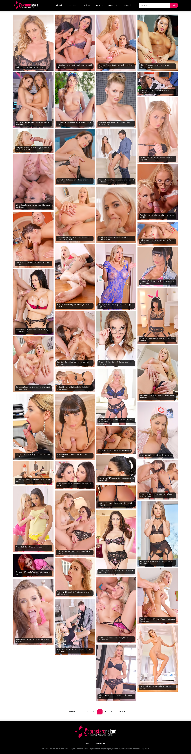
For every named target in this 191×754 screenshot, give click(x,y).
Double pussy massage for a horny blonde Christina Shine (113, 639)
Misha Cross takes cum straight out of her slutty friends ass (33, 206)
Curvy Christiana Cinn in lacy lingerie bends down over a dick (116, 572)
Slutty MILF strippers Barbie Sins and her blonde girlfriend (115, 504)
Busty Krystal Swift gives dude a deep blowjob (115, 451)
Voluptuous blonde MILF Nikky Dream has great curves (115, 696)
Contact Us (100, 743)
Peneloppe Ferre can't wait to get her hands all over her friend (116, 66)
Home (48, 5)
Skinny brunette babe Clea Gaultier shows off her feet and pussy (74, 181)
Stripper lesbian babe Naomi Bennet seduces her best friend (32, 123)
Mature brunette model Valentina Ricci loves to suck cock (73, 456)
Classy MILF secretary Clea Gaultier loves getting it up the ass (116, 181)
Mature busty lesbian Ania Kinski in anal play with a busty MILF (74, 66)
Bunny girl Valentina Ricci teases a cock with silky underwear (157, 340)
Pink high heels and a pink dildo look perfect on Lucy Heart (156, 159)
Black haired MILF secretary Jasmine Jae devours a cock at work (116, 479)
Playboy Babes (127, 5)
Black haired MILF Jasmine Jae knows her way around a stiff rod (32, 331)
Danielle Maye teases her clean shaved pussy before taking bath (114, 123)
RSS (88, 743)
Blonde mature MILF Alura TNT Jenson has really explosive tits (116, 420)
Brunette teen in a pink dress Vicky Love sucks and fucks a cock (33, 641)
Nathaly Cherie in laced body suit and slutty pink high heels (115, 306)
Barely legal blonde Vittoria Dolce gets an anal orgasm (155, 687)
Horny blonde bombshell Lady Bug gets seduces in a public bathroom (33, 149)
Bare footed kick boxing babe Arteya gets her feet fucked (73, 306)
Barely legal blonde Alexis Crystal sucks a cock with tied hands (73, 593)
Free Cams (99, 5)
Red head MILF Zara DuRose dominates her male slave (33, 573)
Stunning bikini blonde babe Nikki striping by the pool (74, 123)
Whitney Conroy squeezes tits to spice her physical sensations (154, 66)
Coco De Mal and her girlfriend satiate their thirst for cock (32, 263)
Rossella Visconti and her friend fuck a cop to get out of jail (157, 216)
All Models (60, 5)
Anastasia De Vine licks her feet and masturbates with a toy (157, 397)
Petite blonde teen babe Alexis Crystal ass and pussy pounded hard (73, 238)
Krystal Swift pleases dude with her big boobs (156, 455)
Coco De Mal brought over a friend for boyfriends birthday (73, 363)
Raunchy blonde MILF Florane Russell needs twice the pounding (157, 620)
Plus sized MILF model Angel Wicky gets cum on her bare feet (74, 651)
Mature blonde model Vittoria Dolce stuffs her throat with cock (72, 388)
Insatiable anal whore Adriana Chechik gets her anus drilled (156, 563)
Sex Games (112, 5)
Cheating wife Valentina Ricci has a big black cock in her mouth (157, 282)
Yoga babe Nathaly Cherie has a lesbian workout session (32, 548)
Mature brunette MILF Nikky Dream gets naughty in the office (33, 456)
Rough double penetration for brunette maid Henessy (155, 91)
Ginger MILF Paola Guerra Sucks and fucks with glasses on (115, 363)
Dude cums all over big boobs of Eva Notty (30, 67)
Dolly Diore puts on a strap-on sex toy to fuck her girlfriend (74, 552)
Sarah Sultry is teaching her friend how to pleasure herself (33, 481)
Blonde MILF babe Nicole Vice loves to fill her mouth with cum (114, 238)
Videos (87, 5)
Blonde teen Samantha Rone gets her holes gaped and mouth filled (33, 388)
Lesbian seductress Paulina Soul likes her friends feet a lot (157, 241)
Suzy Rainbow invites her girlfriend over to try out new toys (74, 485)
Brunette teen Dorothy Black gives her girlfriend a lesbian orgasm (156, 495)
